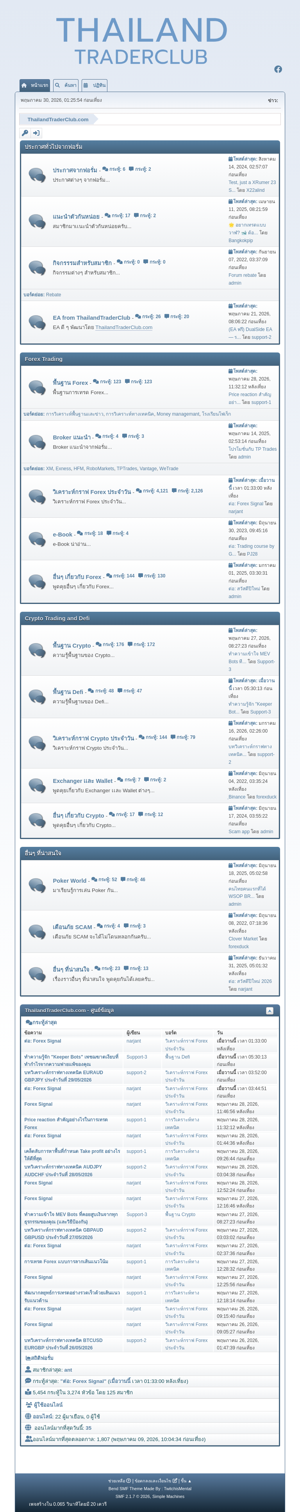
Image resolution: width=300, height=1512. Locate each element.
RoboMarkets (100, 468)
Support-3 (260, 711)
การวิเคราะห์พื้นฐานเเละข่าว (75, 413)
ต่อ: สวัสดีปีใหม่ (244, 588)
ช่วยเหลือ (116, 1480)
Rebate (53, 293)
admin (235, 282)
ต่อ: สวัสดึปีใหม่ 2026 (250, 980)
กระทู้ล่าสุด (41, 1022)
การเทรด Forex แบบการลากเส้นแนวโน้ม (66, 1261)
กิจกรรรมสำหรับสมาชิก (83, 262)
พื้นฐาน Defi (69, 691)
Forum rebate (243, 274)
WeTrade (169, 468)
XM (49, 468)
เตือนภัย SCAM (73, 926)
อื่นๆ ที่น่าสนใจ (72, 969)
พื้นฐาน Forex (71, 382)
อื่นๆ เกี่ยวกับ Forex (78, 576)
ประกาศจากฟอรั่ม (76, 169)
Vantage (148, 468)
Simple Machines (168, 1495)
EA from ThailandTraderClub (92, 317)
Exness (63, 468)
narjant (236, 510)
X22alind (255, 189)
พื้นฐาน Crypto (72, 645)
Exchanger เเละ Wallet (83, 780)
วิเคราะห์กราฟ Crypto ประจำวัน (94, 738)
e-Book (63, 533)
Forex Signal (38, 1103)
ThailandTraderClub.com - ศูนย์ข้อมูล (69, 1010)
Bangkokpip (241, 239)
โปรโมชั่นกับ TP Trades (253, 448)
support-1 (261, 401)
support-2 (261, 336)
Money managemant (178, 413)
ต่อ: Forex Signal (246, 503)
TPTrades (127, 468)
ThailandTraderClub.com (123, 326)
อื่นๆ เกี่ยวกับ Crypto (79, 815)
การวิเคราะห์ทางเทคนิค (130, 413)
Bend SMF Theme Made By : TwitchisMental (150, 1487)
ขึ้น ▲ (186, 1480)
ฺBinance (237, 795)
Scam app (239, 830)
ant (68, 1369)
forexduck (266, 795)
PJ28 (252, 553)
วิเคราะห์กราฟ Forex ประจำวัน (92, 491)
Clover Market (243, 938)
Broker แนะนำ (72, 437)
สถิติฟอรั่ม (40, 1357)
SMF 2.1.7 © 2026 (133, 1495)
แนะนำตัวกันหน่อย (77, 216)
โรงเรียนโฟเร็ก (216, 413)
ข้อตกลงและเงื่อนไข (153, 1480)
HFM (78, 468)
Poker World (70, 880)
